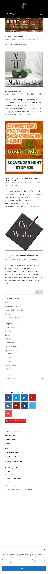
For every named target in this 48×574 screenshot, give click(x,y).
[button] (44, 549)
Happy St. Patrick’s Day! (14, 310)
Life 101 (10, 357)
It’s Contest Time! (12, 318)
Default (8, 339)
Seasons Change (11, 306)
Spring (7, 314)
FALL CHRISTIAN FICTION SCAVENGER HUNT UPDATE (22, 179)
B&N (6, 444)
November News (13, 91)
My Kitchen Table (34, 39)
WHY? (7, 369)
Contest (8, 335)
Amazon (8, 440)
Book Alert (9, 331)
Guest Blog (9, 342)
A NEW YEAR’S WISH (14, 36)
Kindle (14, 440)
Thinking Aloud (10, 365)
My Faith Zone (34, 183)
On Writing (33, 260)
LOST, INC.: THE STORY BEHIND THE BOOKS (21, 256)
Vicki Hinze (11, 39)
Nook (11, 444)
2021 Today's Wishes (14, 327)
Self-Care (8, 302)
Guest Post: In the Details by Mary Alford (19, 489)
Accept (24, 568)
